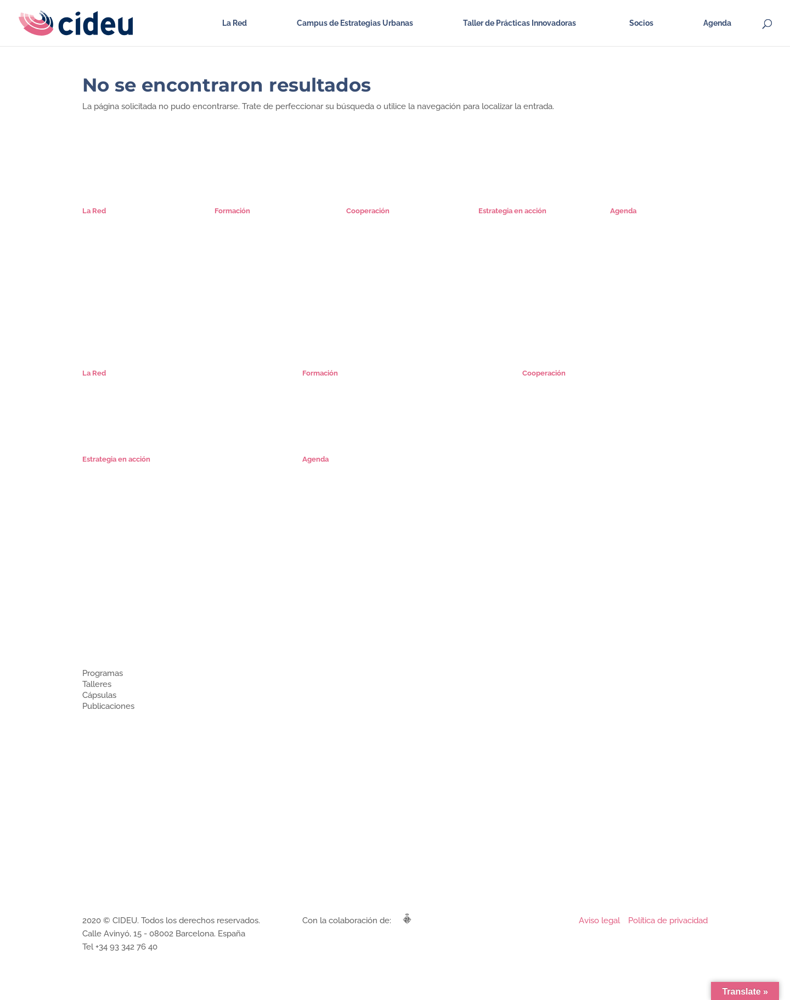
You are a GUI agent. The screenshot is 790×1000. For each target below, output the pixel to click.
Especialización (240, 222)
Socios (641, 23)
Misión (93, 222)
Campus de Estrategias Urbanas (355, 23)
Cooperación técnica (117, 746)
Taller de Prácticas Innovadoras (519, 23)
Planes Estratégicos (511, 222)
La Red (234, 23)
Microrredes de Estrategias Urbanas (582, 384)
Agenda (717, 23)
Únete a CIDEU (107, 268)
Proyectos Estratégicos (517, 234)
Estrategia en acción (116, 757)
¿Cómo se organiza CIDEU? (127, 610)
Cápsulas (230, 245)
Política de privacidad (668, 920)
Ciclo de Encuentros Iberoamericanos (585, 396)
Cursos (226, 234)
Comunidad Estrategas (120, 257)
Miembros (99, 621)
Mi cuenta (231, 268)
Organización (104, 234)
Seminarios (233, 257)
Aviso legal (599, 920)
